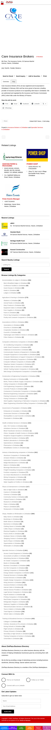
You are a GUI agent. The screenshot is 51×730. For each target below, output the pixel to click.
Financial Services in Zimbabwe (14, 575)
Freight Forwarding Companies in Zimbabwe (18, 470)
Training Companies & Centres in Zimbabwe (18, 636)
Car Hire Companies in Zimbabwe (14, 568)
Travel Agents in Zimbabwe (12, 611)
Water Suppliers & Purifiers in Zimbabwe (16, 482)
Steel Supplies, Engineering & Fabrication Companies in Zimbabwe (25, 401)
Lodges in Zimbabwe (10, 293)
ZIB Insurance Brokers (3, 137)
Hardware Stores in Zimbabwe (13, 536)
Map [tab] (13, 81)
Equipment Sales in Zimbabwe (13, 308)
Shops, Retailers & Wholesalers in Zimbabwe (16, 513)
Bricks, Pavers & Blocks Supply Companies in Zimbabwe (21, 381)
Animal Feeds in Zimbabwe (12, 303)
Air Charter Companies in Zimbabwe (15, 560)
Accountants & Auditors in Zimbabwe (15, 556)
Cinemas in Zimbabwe (11, 494)
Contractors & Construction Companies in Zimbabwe (20, 391)
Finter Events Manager (11, 199)
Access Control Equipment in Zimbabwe (16, 553)
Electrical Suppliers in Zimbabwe (14, 531)
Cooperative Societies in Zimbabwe (15, 330)
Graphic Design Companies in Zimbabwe (17, 580)
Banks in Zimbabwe (10, 563)
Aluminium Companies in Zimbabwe (15, 455)
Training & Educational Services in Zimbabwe (16, 618)
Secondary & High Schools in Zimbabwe (16, 634)
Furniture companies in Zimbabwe (14, 472)
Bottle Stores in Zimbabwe (12, 521)
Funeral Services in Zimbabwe (13, 577)
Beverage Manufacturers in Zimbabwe (16, 467)
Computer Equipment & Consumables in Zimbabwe (20, 354)
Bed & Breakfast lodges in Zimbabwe (15, 283)
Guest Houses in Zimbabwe (12, 288)
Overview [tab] (6, 81)
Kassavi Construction (17, 249)
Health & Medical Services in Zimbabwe (14, 423)
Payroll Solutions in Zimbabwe (13, 594)
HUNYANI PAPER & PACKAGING (9, 165)
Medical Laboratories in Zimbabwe (14, 440)
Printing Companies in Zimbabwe (14, 597)
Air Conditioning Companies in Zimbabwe (17, 345)
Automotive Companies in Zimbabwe (15, 460)
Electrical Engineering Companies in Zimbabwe (18, 393)
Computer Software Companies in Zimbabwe (18, 362)
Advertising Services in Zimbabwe (14, 558)
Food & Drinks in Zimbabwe (12, 533)
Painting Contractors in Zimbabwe (14, 396)
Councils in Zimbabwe (11, 332)
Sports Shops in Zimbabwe (12, 541)
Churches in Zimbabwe (11, 327)
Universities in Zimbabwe (12, 638)
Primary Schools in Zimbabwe (13, 631)
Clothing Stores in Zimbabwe (13, 526)
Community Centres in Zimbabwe (14, 497)
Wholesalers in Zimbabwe (12, 546)
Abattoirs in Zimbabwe (11, 300)
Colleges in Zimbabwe (11, 621)
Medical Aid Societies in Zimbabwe (15, 438)
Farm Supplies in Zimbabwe (12, 310)
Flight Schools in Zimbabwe (12, 629)
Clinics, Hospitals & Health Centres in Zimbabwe (19, 433)
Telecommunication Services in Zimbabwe (17, 606)
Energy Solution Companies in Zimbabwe (17, 573)
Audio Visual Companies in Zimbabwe (16, 347)
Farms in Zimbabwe (10, 312)
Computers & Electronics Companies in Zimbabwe (18, 342)
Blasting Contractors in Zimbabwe (14, 379)
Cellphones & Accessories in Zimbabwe (16, 350)
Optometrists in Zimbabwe (12, 443)
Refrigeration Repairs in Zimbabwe (15, 602)
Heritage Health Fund (17, 241)
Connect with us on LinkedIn (13, 686)
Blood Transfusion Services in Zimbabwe (16, 431)
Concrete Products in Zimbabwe (14, 389)
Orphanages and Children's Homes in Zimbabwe (19, 335)
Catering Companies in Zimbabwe (14, 570)
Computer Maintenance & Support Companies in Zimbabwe (22, 357)
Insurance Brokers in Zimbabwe (18, 127)
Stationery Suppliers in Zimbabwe (14, 604)
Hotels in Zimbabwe (10, 290)
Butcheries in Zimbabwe (11, 524)
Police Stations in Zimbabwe (13, 337)
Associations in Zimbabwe (12, 325)
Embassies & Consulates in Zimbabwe (16, 411)
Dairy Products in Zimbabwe (12, 305)
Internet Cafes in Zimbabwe (12, 587)
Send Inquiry (20, 76)
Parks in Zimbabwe (10, 504)
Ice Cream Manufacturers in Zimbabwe (16, 475)
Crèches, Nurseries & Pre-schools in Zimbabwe (19, 624)
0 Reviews (39, 56)
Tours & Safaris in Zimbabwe (13, 609)
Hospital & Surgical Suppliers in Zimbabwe (17, 435)
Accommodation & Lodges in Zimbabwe (14, 280)
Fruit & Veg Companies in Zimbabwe (15, 315)
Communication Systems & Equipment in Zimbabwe (20, 352)
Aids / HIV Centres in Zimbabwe (14, 426)
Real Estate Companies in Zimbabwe (15, 599)
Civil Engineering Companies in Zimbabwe (17, 386)
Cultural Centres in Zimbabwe (13, 499)
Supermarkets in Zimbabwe (12, 543)
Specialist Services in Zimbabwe (12, 550)
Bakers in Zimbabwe (10, 465)
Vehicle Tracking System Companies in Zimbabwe (19, 369)
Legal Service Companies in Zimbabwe (16, 592)
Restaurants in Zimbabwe (12, 509)
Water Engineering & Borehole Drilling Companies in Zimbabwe (24, 403)
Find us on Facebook (11, 680)
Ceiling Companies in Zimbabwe (14, 384)
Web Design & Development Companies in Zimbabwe (21, 371)
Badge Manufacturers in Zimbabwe (15, 462)
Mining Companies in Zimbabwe (14, 477)
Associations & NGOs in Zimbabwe (13, 322)
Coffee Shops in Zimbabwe (12, 529)
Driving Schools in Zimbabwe (13, 626)
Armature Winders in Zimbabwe (14, 458)
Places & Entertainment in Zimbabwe (14, 486)
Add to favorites (34, 76)
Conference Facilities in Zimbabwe (14, 285)
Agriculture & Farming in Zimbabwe (13, 297)
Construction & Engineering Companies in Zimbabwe (19, 376)
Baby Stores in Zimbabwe (12, 517)
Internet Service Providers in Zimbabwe (16, 590)
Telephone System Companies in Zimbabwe (17, 364)
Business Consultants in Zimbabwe (15, 565)
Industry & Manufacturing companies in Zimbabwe (18, 452)
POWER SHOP (32, 164)
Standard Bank (15, 232)
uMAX (12, 223)
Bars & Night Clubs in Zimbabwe (14, 489)
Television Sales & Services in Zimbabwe (17, 366)
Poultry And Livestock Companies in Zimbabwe (18, 317)
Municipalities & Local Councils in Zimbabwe (18, 416)
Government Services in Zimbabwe (15, 413)
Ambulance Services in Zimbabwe (14, 428)
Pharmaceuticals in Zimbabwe (13, 479)
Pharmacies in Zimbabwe (12, 445)
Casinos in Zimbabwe (10, 492)
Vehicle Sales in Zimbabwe (12, 614)
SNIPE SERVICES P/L (47, 137)
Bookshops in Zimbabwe (11, 519)
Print (45, 76)
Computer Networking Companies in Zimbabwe (18, 359)
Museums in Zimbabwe (11, 502)
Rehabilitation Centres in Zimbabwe (15, 448)
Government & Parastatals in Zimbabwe (14, 408)
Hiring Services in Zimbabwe (13, 582)
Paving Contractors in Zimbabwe (14, 398)
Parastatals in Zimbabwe (11, 418)
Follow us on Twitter (35, 680)
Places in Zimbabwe (10, 506)
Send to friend (8, 76)
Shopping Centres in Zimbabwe (14, 538)
